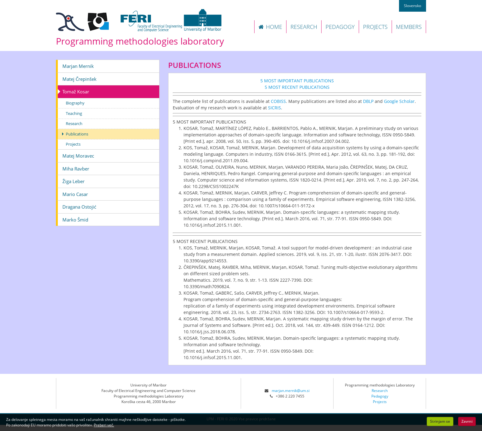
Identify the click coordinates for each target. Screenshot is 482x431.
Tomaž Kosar (75, 91)
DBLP (368, 101)
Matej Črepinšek (79, 79)
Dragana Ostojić (79, 207)
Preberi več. (104, 425)
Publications (77, 134)
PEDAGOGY (340, 26)
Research (74, 123)
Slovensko (412, 5)
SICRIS (274, 108)
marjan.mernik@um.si (291, 390)
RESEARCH (303, 26)
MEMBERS (409, 26)
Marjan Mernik (78, 66)
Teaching (74, 113)
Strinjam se (440, 421)
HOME (270, 26)
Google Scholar (399, 101)
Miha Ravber (75, 169)
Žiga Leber (73, 181)
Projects (73, 144)
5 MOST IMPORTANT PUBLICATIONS (297, 81)
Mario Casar (75, 194)
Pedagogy (379, 396)
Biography (75, 103)
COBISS (278, 101)
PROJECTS (375, 26)
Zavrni (466, 421)
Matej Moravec (78, 156)
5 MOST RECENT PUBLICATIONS (297, 87)
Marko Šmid (75, 220)
